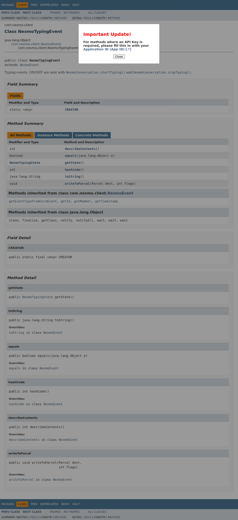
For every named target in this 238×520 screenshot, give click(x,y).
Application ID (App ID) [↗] (107, 49)
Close (119, 56)
